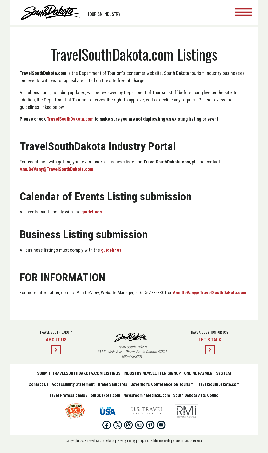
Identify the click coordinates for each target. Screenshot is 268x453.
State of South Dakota (188, 441)
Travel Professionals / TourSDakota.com (84, 395)
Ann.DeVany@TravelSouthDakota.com (56, 169)
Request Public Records (154, 441)
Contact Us (38, 384)
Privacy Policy (126, 441)
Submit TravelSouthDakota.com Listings (78, 373)
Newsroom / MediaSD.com (146, 395)
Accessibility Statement (73, 384)
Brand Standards (112, 384)
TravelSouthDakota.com (70, 119)
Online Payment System (207, 373)
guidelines (91, 211)
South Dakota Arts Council (196, 395)
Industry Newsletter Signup (152, 373)
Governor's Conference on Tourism (161, 384)
